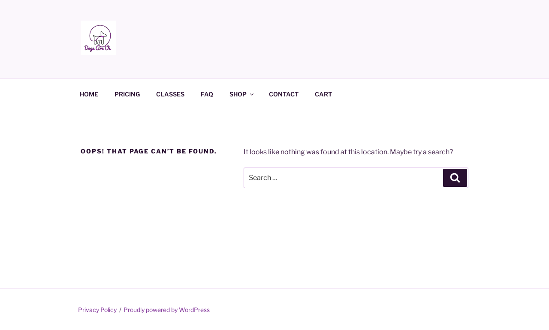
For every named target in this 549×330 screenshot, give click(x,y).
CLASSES (170, 94)
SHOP (242, 94)
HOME (89, 94)
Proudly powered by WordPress (167, 309)
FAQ (207, 94)
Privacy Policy (97, 309)
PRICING (127, 94)
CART (323, 94)
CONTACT (284, 94)
